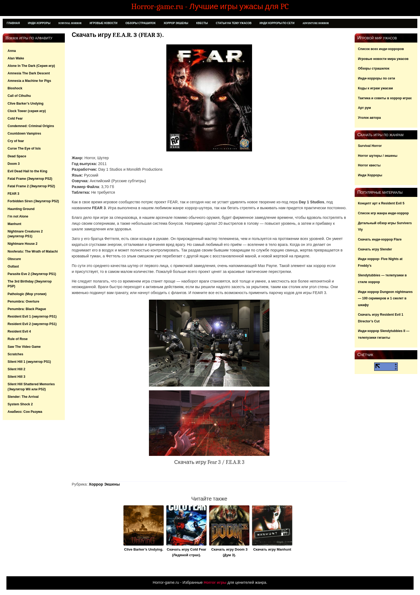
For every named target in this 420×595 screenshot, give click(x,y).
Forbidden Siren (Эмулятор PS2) (33, 201)
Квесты (202, 23)
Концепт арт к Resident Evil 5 (381, 203)
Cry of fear (16, 141)
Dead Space (17, 156)
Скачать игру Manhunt (272, 549)
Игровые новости (103, 23)
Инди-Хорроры (39, 23)
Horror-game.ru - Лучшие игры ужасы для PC (210, 6)
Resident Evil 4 (19, 331)
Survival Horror (69, 23)
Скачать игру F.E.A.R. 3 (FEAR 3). (118, 35)
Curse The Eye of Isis (24, 148)
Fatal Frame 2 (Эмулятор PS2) (31, 186)
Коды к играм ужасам (375, 88)
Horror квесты (369, 165)
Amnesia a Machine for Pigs (29, 81)
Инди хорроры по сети (277, 23)
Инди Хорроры (370, 175)
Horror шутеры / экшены (377, 156)
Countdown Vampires (24, 133)
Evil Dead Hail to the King (27, 171)
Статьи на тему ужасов (234, 23)
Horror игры (215, 582)
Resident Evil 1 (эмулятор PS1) (32, 316)
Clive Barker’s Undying (25, 103)
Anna (12, 51)
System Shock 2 (20, 404)
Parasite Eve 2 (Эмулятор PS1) (32, 274)
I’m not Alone (18, 216)
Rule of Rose (18, 339)
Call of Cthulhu (19, 96)
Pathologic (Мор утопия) (27, 294)
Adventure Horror (315, 23)
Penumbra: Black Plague (27, 309)
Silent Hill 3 (16, 377)
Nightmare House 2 (23, 244)
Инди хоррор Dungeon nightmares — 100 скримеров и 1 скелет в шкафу (385, 298)
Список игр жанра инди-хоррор (383, 213)
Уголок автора (369, 118)
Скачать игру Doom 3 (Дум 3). (229, 552)
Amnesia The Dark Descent (29, 73)
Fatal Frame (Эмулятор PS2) (30, 179)
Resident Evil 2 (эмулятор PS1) (32, 324)
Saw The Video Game (24, 347)
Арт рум (364, 108)
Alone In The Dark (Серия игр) (31, 66)
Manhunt (14, 224)
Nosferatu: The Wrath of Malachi (33, 251)
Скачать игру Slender (375, 249)
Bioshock (15, 88)
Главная (13, 23)
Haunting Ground (21, 209)
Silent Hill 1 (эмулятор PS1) (29, 362)
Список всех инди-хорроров (381, 49)
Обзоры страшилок (140, 23)
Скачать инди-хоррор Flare (380, 239)
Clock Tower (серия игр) (27, 111)
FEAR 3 (13, 194)
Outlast (13, 266)
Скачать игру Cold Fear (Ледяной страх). (187, 552)
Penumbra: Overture (23, 301)
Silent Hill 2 (16, 369)
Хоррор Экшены (176, 23)
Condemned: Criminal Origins (31, 126)
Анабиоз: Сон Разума (25, 412)
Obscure (14, 259)
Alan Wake (16, 58)
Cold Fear (15, 118)
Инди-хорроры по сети (376, 78)
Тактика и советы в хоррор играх (385, 98)
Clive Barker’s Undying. (143, 549)
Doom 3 (14, 164)
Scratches (15, 354)
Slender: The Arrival (23, 397)
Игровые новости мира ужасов (383, 59)
